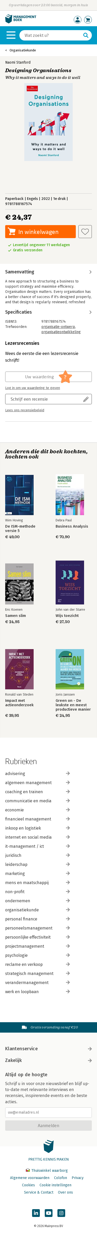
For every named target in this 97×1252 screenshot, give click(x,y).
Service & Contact (38, 1192)
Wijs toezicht (67, 616)
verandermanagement (37, 982)
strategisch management (37, 973)
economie (37, 809)
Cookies (28, 1185)
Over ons (65, 1192)
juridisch (37, 855)
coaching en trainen (37, 791)
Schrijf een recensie (29, 398)
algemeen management (37, 782)
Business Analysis (72, 526)
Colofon (60, 1178)
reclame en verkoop (37, 964)
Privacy (78, 1178)
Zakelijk (48, 1060)
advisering (37, 773)
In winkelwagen (38, 231)
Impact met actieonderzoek (19, 702)
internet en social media (37, 837)
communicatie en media (37, 800)
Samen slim (15, 616)
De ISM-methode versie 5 (20, 528)
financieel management (37, 819)
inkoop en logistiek (37, 828)
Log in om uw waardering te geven (32, 388)
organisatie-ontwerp (58, 327)
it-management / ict (37, 846)
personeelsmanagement (37, 928)
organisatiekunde (37, 909)
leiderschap (37, 864)
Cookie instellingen (55, 1185)
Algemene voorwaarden (29, 1178)
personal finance (37, 919)
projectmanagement (37, 946)
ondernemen (37, 900)
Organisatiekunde (23, 50)
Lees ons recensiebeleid (24, 410)
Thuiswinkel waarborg (47, 1170)
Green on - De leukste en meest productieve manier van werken (73, 705)
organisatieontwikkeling (61, 332)
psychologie (37, 955)
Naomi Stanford (18, 62)
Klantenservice (48, 1049)
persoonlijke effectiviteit (37, 937)
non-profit (37, 891)
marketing (37, 873)
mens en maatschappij (37, 882)
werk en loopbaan (37, 991)
